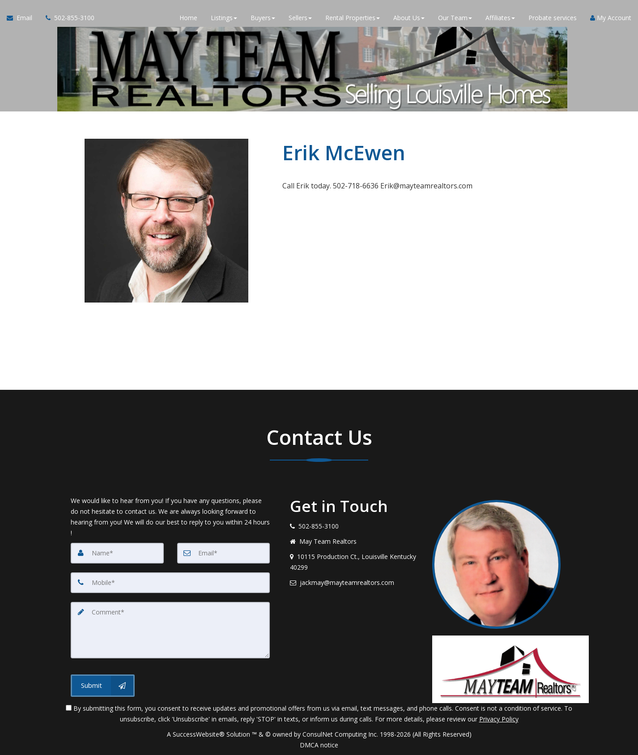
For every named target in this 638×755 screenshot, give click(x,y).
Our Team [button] (455, 17)
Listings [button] (224, 17)
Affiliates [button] (500, 17)
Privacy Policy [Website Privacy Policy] (499, 719)
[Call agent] (66, 18)
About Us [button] (409, 17)
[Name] (117, 553)
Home (188, 17)
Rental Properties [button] (352, 17)
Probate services (552, 17)
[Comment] (170, 630)
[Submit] (103, 685)
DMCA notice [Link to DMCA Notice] (319, 745)
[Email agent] (354, 582)
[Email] (223, 553)
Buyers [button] (263, 17)
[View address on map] (354, 562)
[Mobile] (170, 582)
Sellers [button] (300, 17)
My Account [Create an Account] (610, 17)
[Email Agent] (23, 18)
